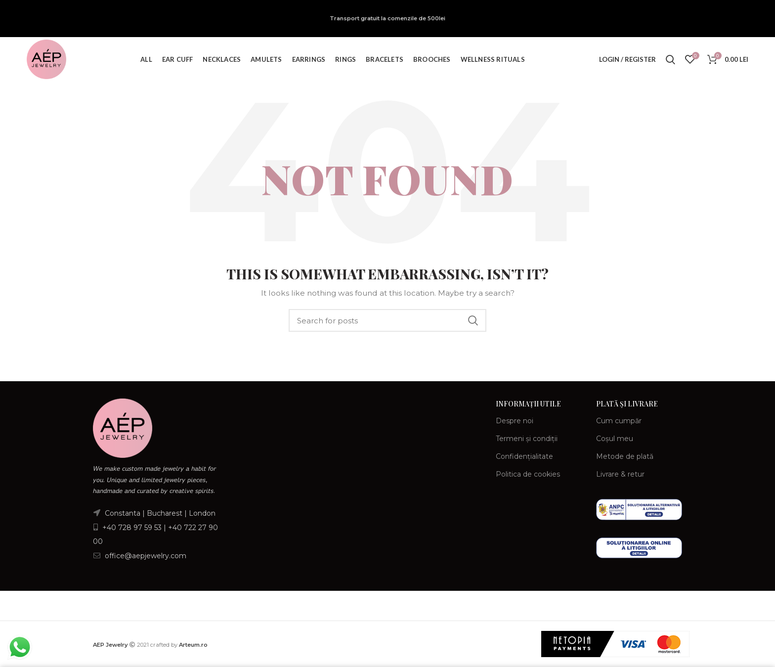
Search (473, 320)
